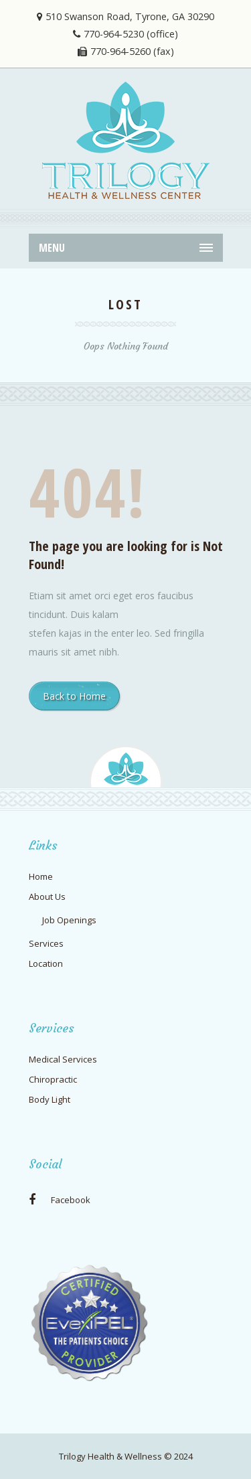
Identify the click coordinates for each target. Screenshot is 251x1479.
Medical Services (63, 1059)
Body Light (49, 1099)
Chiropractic (53, 1079)
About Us (47, 896)
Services (46, 943)
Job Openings (69, 920)
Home (41, 876)
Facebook (59, 1200)
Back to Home (74, 696)
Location (46, 963)
